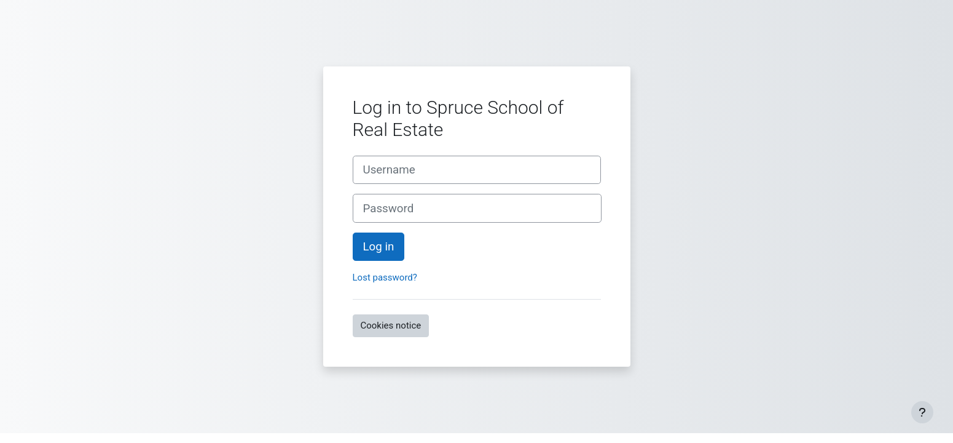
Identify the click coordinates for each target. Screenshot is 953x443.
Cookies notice (391, 325)
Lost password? (385, 277)
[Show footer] (922, 412)
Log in (378, 246)
